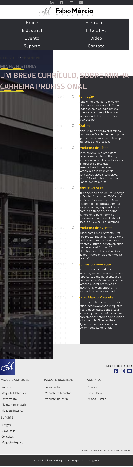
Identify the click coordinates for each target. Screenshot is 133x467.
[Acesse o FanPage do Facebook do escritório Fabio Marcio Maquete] (61, 2)
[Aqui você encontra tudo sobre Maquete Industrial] (57, 399)
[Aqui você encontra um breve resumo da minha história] (97, 399)
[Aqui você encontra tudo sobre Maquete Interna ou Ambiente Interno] (12, 410)
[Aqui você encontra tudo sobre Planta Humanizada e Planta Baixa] (13, 404)
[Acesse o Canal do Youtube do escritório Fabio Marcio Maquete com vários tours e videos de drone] (71, 2)
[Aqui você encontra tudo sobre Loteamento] (52, 387)
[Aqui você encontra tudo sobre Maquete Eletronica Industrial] (58, 393)
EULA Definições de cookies (117, 450)
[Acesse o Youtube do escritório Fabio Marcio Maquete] (129, 371)
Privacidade (96, 450)
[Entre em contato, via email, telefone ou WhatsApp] (93, 387)
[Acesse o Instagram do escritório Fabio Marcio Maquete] (52, 2)
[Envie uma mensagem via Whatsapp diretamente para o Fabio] (81, 2)
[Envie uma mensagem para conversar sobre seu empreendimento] (95, 393)
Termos (84, 450)
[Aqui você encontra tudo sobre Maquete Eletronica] (13, 393)
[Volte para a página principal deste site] (66, 11)
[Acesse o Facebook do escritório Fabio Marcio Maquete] (115, 371)
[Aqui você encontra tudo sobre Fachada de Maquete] (6, 387)
